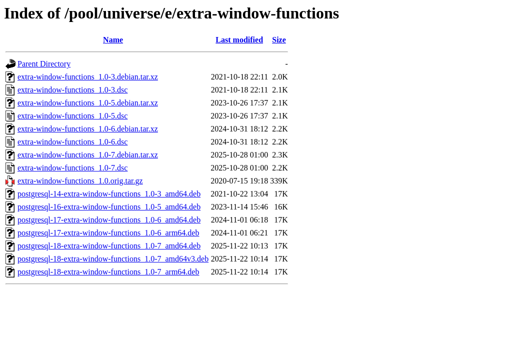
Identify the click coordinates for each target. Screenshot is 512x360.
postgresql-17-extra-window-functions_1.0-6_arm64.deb (108, 232)
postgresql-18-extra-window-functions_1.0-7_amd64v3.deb (113, 258)
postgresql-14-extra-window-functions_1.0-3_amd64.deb (109, 194)
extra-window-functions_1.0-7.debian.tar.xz (88, 154)
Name (113, 40)
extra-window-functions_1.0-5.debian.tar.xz (88, 102)
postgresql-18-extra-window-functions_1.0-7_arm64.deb (108, 272)
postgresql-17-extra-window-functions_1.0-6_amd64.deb (109, 220)
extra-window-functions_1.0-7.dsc (73, 168)
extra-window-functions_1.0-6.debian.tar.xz (88, 128)
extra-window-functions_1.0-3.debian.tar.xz (88, 76)
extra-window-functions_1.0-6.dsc (73, 142)
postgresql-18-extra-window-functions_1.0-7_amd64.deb (109, 246)
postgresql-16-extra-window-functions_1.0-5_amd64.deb (109, 206)
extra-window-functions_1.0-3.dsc (73, 90)
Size (279, 40)
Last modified (239, 40)
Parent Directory (44, 64)
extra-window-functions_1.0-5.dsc (73, 116)
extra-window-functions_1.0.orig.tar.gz (80, 180)
